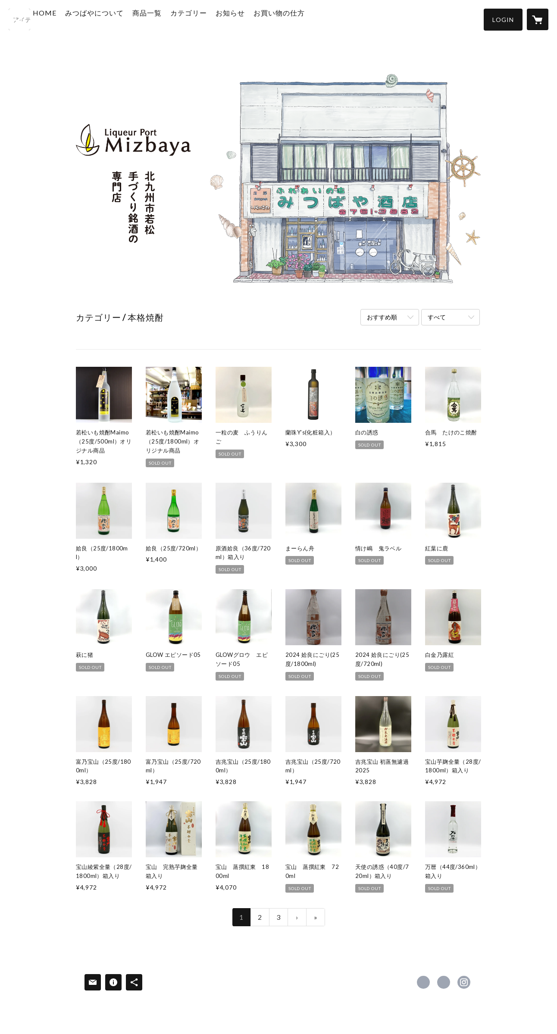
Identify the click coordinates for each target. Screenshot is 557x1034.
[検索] (19, 19)
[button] (503, 20)
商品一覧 (170, 19)
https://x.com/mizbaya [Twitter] (443, 982)
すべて (437, 317)
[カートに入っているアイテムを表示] (537, 19)
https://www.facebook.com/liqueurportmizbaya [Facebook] (423, 982)
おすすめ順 (382, 317)
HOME (68, 19)
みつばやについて (117, 19)
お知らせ (253, 19)
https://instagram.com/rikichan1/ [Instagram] (463, 982)
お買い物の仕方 (302, 19)
